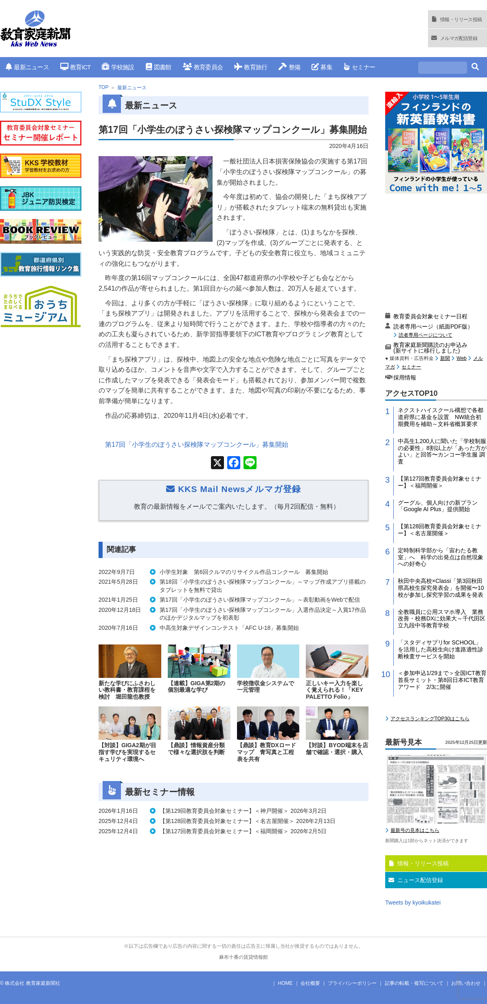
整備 (289, 67)
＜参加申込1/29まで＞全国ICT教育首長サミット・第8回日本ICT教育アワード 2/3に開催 (442, 680)
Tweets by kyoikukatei (413, 902)
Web (461, 358)
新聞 (445, 358)
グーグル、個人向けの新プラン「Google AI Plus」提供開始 (438, 506)
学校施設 (118, 67)
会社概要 (310, 983)
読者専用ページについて (425, 335)
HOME (285, 983)
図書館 (158, 67)
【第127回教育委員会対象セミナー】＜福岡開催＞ (439, 482)
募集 (322, 67)
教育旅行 (250, 67)
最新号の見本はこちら (414, 830)
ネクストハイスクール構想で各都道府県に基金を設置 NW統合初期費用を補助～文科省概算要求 (440, 417)
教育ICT (75, 67)
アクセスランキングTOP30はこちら (429, 719)
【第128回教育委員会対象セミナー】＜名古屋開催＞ (439, 529)
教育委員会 (203, 67)
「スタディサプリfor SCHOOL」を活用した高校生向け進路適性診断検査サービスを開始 (440, 649)
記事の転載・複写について (414, 983)
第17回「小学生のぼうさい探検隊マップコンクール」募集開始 (196, 444)
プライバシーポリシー (352, 983)
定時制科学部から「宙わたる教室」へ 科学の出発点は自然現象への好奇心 (440, 557)
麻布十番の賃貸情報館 (243, 957)
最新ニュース (27, 67)
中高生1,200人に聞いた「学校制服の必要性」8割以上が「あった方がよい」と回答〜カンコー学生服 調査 (442, 451)
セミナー (359, 67)
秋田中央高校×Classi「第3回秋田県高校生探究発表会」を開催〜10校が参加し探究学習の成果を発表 (441, 588)
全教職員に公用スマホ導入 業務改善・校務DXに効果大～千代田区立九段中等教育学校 (441, 619)
